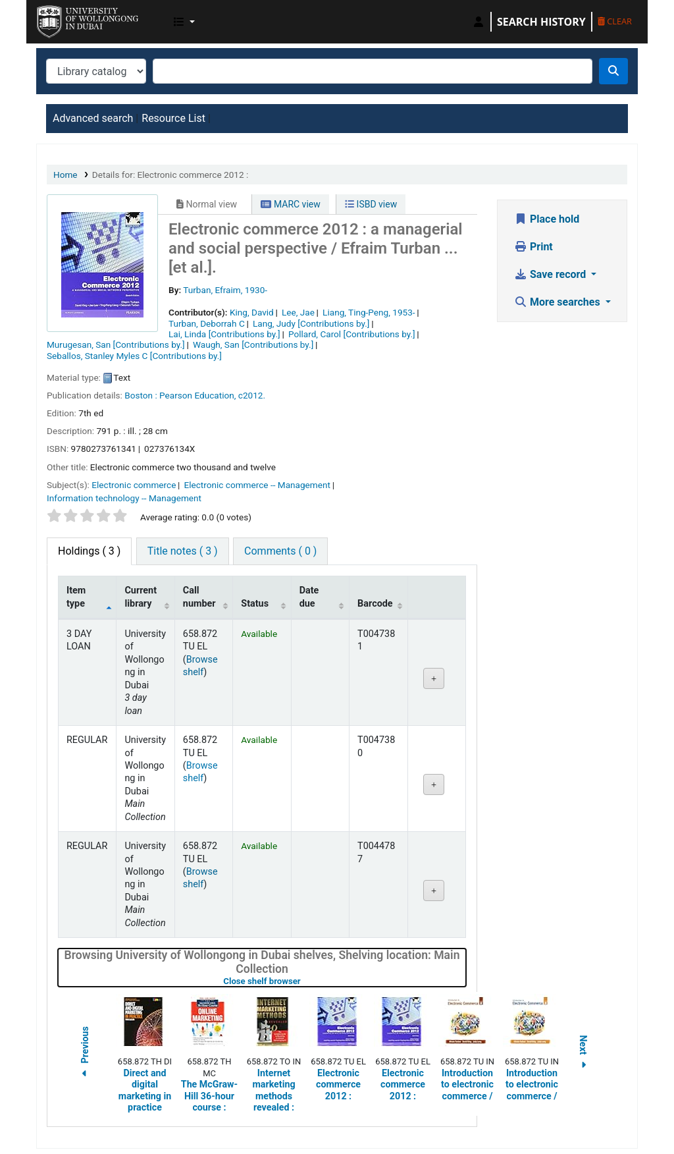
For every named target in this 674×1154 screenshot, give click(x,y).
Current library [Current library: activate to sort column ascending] (140, 597)
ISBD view (371, 204)
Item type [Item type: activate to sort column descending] (76, 597)
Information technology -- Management (124, 498)
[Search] (613, 71)
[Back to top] (634, 1113)
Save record (551, 274)
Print (533, 246)
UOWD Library (70, 18)
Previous (85, 1053)
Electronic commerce (133, 485)
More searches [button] (558, 302)
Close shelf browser (303, 981)
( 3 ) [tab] (89, 551)
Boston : (140, 395)
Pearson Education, (197, 395)
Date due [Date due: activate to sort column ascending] (309, 597)
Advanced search (93, 118)
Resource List (173, 118)
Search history (541, 21)
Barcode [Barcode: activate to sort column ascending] (375, 603)
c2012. (251, 395)
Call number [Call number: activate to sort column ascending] (199, 597)
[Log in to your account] (478, 22)
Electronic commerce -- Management (257, 485)
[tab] (182, 551)
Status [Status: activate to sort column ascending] (255, 603)
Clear (615, 21)
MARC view (290, 204)
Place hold (546, 219)
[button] (184, 22)
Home (65, 174)
